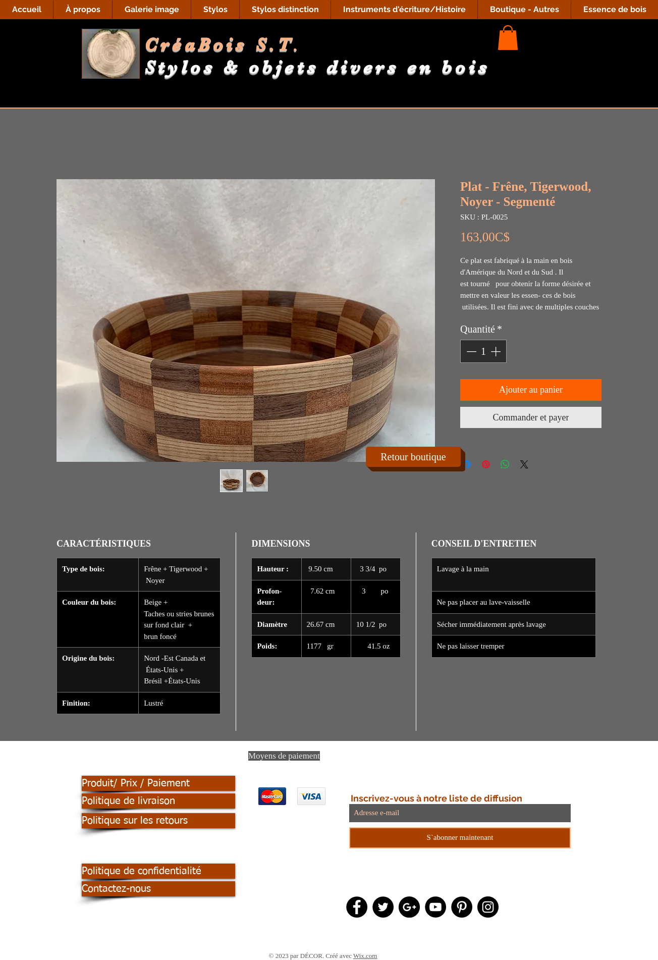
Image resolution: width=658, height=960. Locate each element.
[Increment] (496, 351)
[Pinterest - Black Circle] (461, 907)
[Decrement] (470, 351)
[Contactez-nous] (158, 888)
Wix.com (365, 955)
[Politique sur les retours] (158, 820)
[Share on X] (524, 464)
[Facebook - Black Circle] (356, 907)
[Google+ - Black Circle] (409, 907)
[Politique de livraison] (158, 801)
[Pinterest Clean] (400, 759)
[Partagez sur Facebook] (467, 464)
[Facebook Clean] (359, 759)
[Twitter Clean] (380, 759)
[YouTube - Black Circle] (435, 907)
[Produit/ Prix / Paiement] (158, 783)
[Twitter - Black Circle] (383, 907)
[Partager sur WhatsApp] (505, 464)
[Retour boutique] (413, 457)
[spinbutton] (483, 351)
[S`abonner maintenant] (460, 837)
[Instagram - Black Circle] (488, 907)
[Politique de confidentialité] (158, 871)
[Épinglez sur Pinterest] (486, 464)
